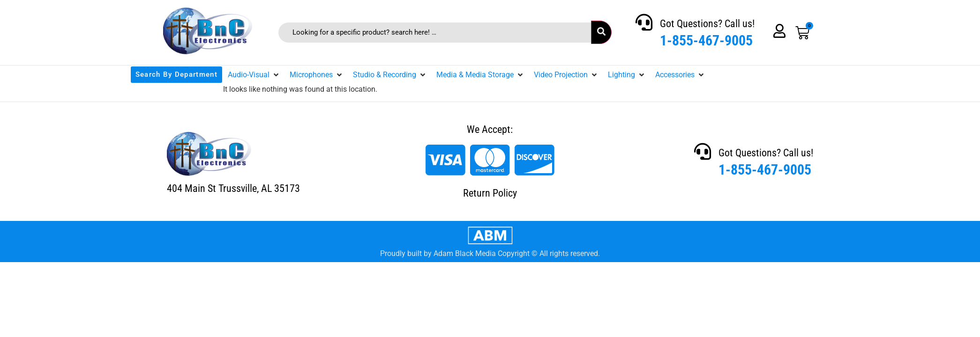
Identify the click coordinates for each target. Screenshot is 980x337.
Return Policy (490, 193)
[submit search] (601, 32)
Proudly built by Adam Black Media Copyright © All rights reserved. (490, 253)
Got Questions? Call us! (707, 23)
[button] (254, 75)
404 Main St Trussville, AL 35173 (233, 188)
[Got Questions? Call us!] (644, 22)
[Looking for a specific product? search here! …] (434, 32)
